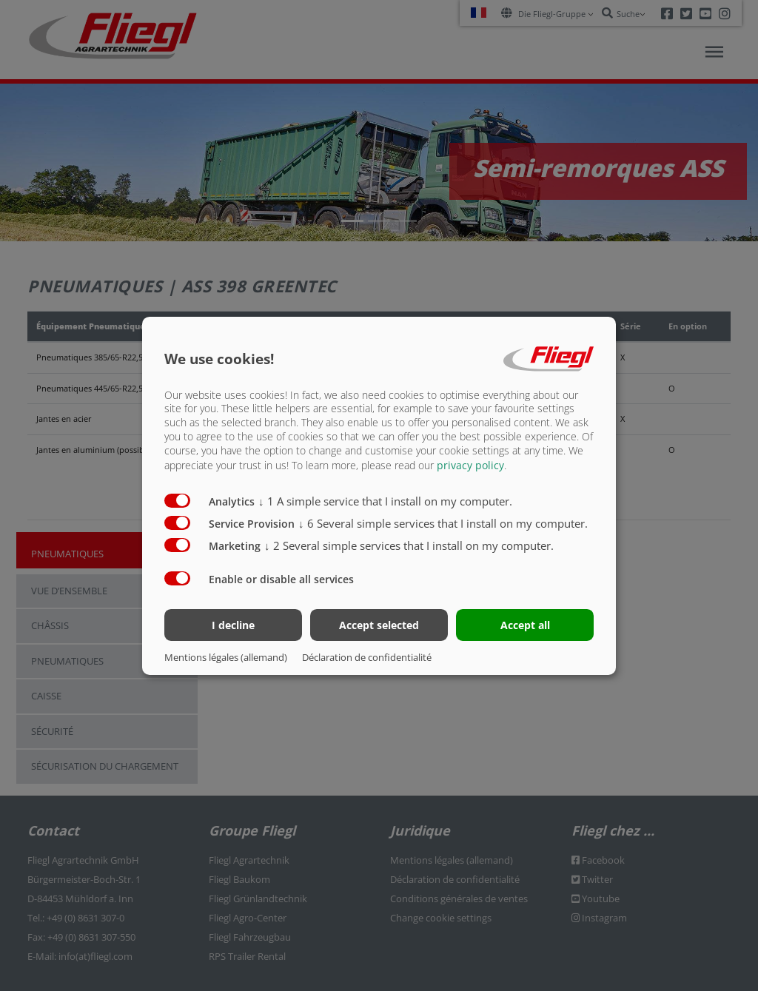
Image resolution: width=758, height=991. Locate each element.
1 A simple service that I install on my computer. (385, 501)
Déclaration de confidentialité (367, 657)
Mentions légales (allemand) (225, 657)
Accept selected (379, 625)
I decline (233, 625)
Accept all (525, 625)
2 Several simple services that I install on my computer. (409, 545)
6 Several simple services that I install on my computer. (443, 523)
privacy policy (470, 465)
